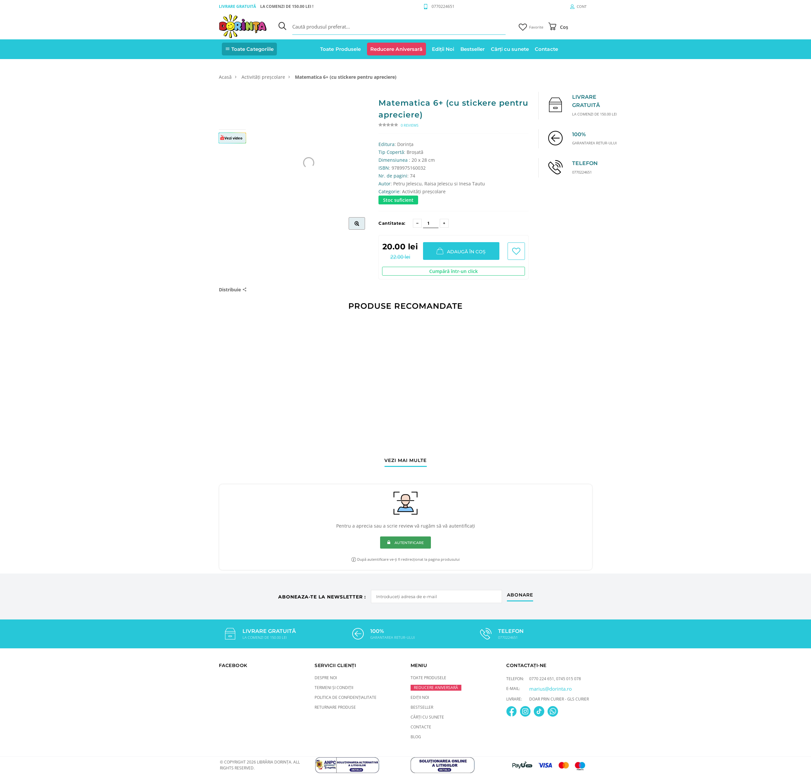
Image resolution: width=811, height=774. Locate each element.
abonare (520, 595)
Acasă (225, 77)
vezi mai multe (405, 460)
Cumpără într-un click (453, 271)
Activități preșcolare (263, 77)
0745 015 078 (568, 678)
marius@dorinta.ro (550, 689)
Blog (416, 737)
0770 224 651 (541, 678)
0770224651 (443, 6)
